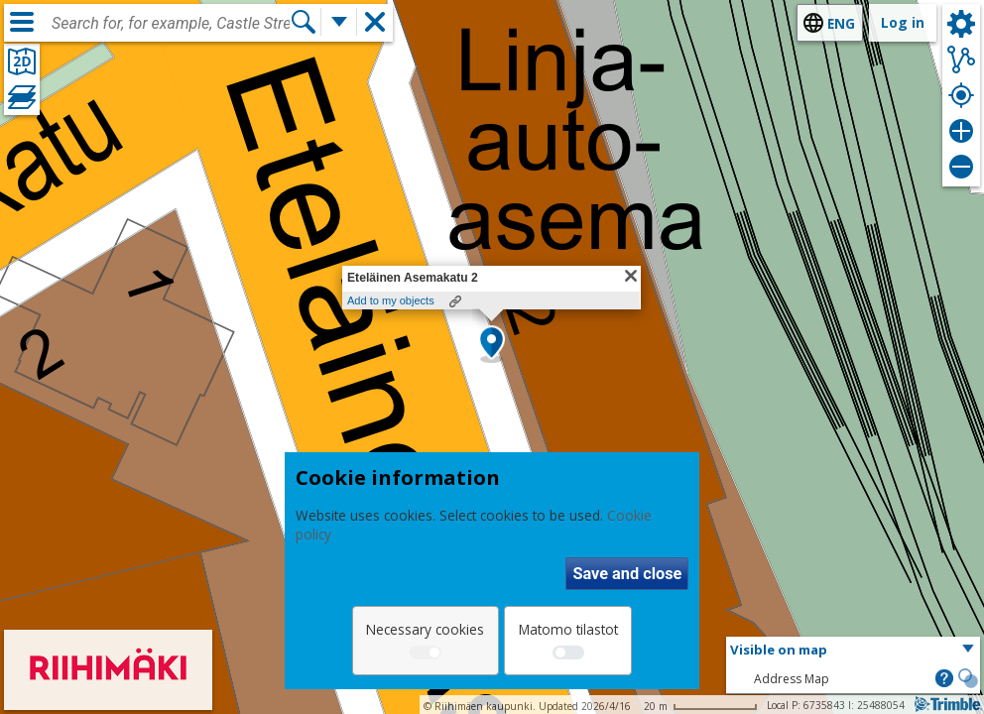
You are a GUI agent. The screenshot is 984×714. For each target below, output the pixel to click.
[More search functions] (339, 22)
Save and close (626, 573)
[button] (491, 344)
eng (841, 23)
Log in (902, 22)
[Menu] (22, 22)
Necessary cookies (425, 629)
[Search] (303, 22)
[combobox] (171, 24)
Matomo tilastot (568, 629)
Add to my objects (390, 300)
